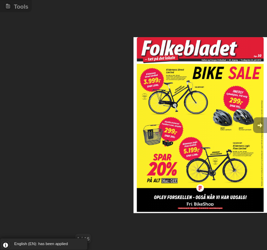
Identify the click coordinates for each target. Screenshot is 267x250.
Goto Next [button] (260, 125)
